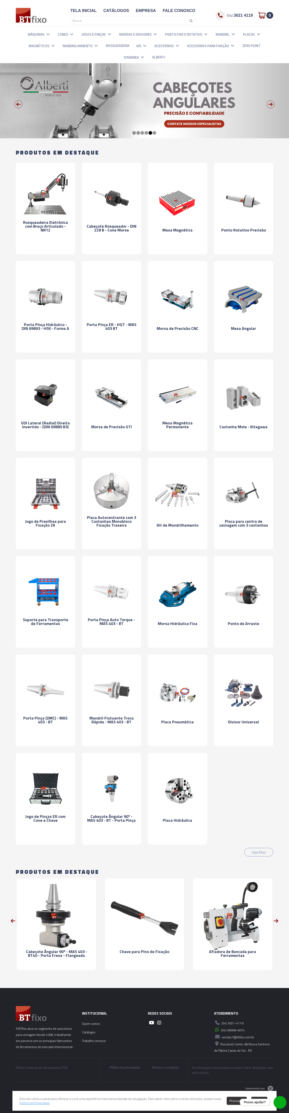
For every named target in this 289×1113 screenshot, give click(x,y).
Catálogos (89, 1032)
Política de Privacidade (34, 1102)
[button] (48, 34)
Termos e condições (165, 1067)
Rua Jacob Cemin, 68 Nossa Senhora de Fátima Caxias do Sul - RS (242, 1046)
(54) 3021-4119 (228, 1022)
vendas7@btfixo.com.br (234, 1036)
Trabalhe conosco (94, 1040)
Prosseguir (236, 1100)
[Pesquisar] (189, 20)
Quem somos (91, 1023)
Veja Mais (259, 852)
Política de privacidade (125, 1067)
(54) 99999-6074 (229, 1029)
